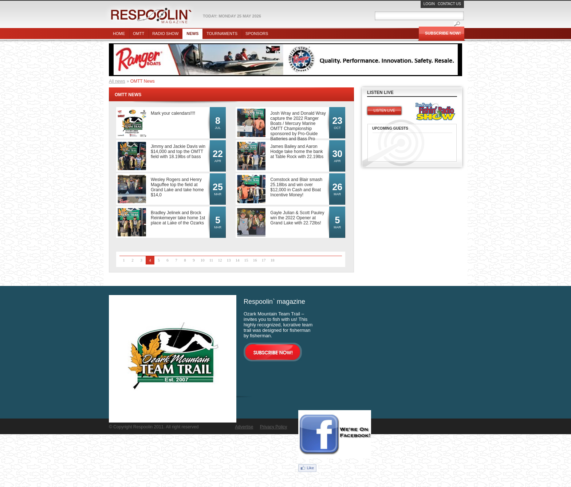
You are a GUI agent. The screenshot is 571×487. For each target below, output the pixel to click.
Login (429, 4)
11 (211, 260)
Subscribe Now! (443, 33)
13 (229, 260)
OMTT (138, 33)
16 (255, 260)
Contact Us (449, 4)
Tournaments (221, 33)
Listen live (384, 111)
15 (246, 260)
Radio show (165, 33)
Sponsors (256, 33)
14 (238, 260)
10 (203, 260)
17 (264, 260)
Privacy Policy (273, 426)
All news (117, 81)
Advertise (244, 426)
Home (119, 33)
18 (273, 260)
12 (220, 260)
